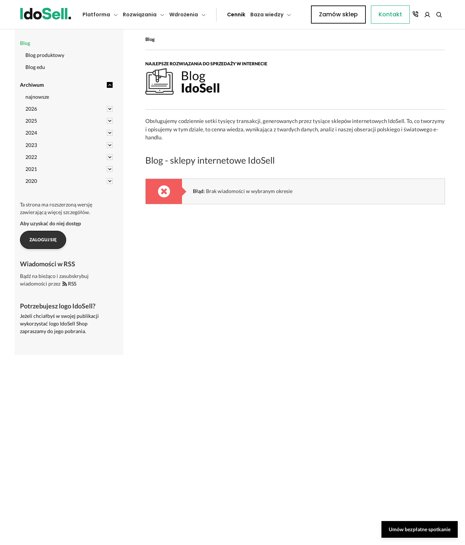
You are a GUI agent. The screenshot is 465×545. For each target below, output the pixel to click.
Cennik (220, 14)
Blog (150, 39)
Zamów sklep (415, 14)
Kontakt (307, 14)
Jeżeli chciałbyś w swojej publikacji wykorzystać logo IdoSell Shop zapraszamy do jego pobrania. (59, 323)
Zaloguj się (43, 239)
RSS (69, 283)
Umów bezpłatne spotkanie (419, 529)
